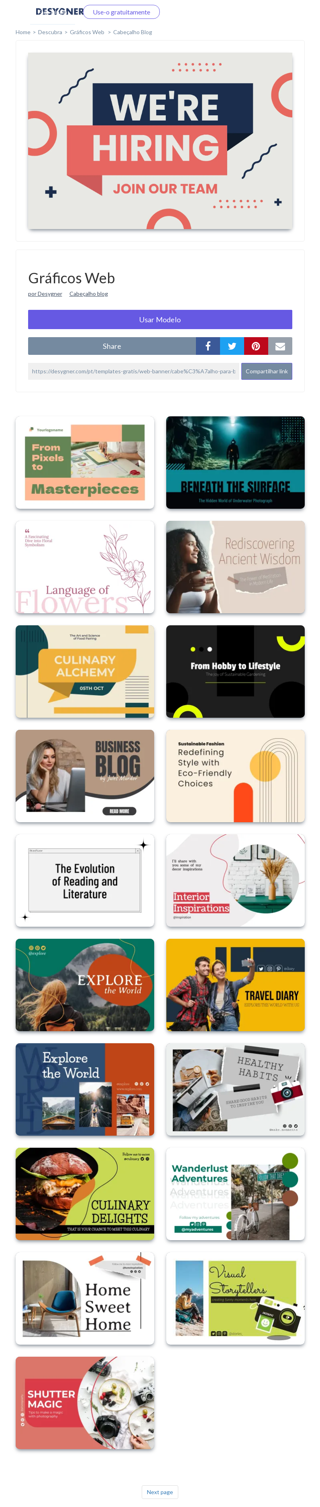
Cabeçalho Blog (132, 32)
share (112, 346)
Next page (160, 1492)
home (23, 32)
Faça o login (52, 11)
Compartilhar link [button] (267, 371)
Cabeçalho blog (88, 293)
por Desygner (45, 293)
